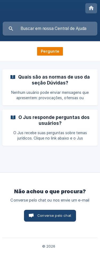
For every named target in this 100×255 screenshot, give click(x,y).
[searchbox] (50, 29)
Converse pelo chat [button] (54, 215)
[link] (50, 87)
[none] (91, 8)
